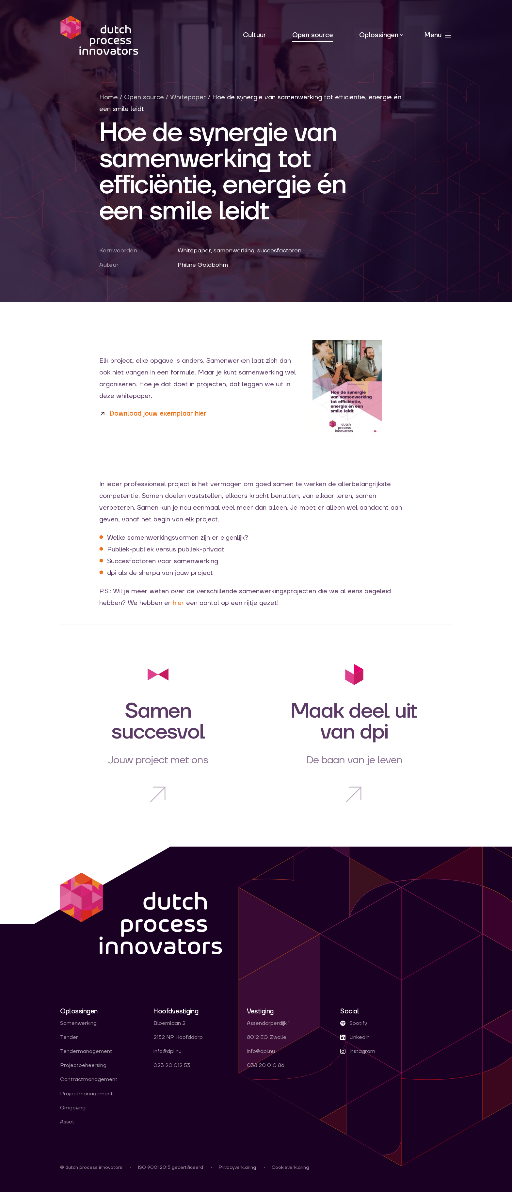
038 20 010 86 (265, 1065)
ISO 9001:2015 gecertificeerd (170, 1167)
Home (108, 97)
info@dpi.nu (167, 1051)
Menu (438, 35)
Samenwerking (78, 1023)
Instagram (357, 1051)
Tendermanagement (86, 1051)
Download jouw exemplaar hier (158, 414)
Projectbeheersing (83, 1065)
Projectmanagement (86, 1094)
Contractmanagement (89, 1079)
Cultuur (254, 35)
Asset (67, 1122)
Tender (69, 1037)
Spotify (353, 1023)
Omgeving (73, 1108)
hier (178, 603)
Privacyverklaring (237, 1167)
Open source (312, 35)
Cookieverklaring (290, 1167)
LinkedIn (355, 1037)
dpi (99, 35)
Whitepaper (188, 97)
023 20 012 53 (171, 1065)
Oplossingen (378, 35)
